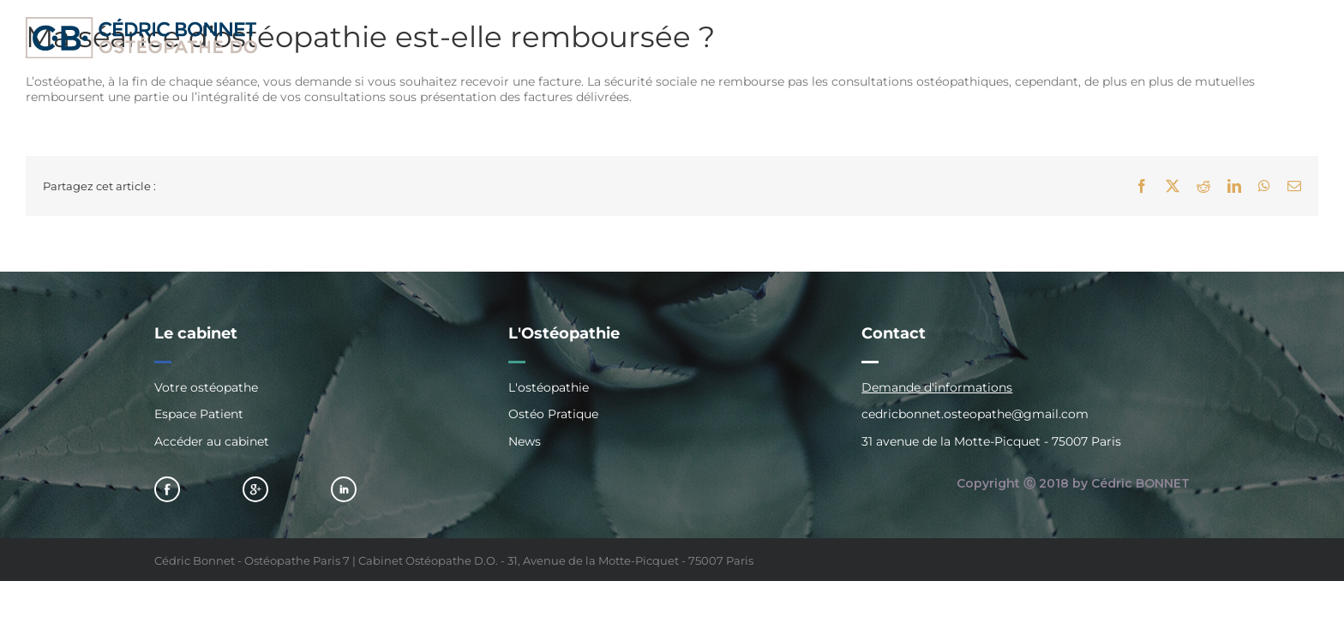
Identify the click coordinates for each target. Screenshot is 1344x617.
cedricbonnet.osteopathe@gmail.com (975, 414)
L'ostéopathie (548, 387)
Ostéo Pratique (553, 414)
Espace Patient (198, 414)
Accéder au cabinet (211, 441)
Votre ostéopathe (206, 387)
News (524, 441)
